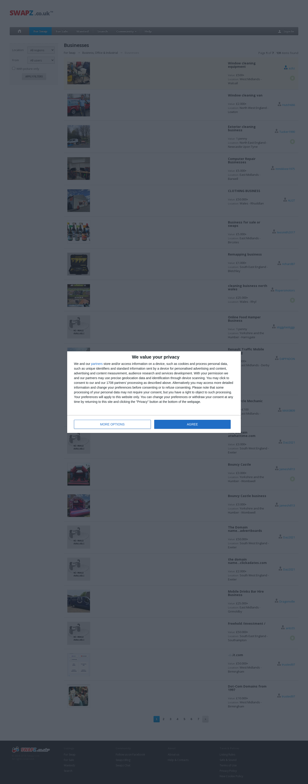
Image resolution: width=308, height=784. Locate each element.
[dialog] (154, 392)
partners (97, 363)
